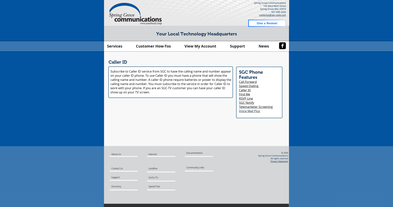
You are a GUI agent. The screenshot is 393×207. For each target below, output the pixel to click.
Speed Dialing (249, 86)
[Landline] (163, 168)
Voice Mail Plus (249, 111)
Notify (250, 103)
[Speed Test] (159, 186)
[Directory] (125, 186)
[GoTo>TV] (159, 177)
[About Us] (125, 154)
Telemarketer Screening (256, 107)
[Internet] (157, 154)
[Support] (120, 177)
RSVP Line (246, 98)
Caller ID (245, 90)
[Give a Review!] (267, 23)
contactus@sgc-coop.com (272, 14)
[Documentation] (197, 153)
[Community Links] (197, 167)
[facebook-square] (282, 45)
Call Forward (248, 82)
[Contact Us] (122, 168)
